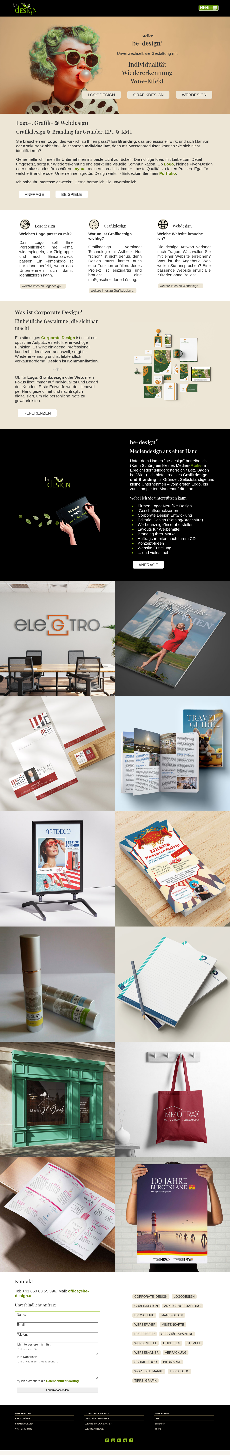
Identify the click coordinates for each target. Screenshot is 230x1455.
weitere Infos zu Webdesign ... (180, 286)
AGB (157, 1423)
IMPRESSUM (162, 1418)
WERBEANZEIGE (94, 1433)
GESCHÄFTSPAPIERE (177, 1336)
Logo (169, 164)
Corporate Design (58, 337)
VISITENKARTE (173, 1327)
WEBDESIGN (194, 95)
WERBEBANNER (146, 1355)
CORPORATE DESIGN (150, 1299)
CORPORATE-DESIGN (97, 1418)
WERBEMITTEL (145, 1345)
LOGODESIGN (101, 95)
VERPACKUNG (176, 1355)
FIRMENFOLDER (24, 1428)
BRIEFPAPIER (144, 1336)
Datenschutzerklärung (62, 1385)
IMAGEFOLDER (172, 1317)
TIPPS (158, 1433)
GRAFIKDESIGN (148, 95)
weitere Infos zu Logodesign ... (43, 286)
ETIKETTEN (171, 1345)
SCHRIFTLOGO (145, 1364)
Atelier (197, 465)
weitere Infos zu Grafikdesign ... (113, 290)
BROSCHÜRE (144, 1317)
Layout (79, 168)
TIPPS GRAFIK (145, 1383)
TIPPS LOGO (179, 1373)
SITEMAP (160, 1428)
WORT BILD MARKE (148, 1373)
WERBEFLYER (144, 1327)
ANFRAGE (34, 194)
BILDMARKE (172, 1364)
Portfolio (167, 173)
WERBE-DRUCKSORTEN (98, 1428)
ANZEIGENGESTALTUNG (182, 1308)
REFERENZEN (37, 413)
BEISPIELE (71, 194)
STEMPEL (194, 1345)
